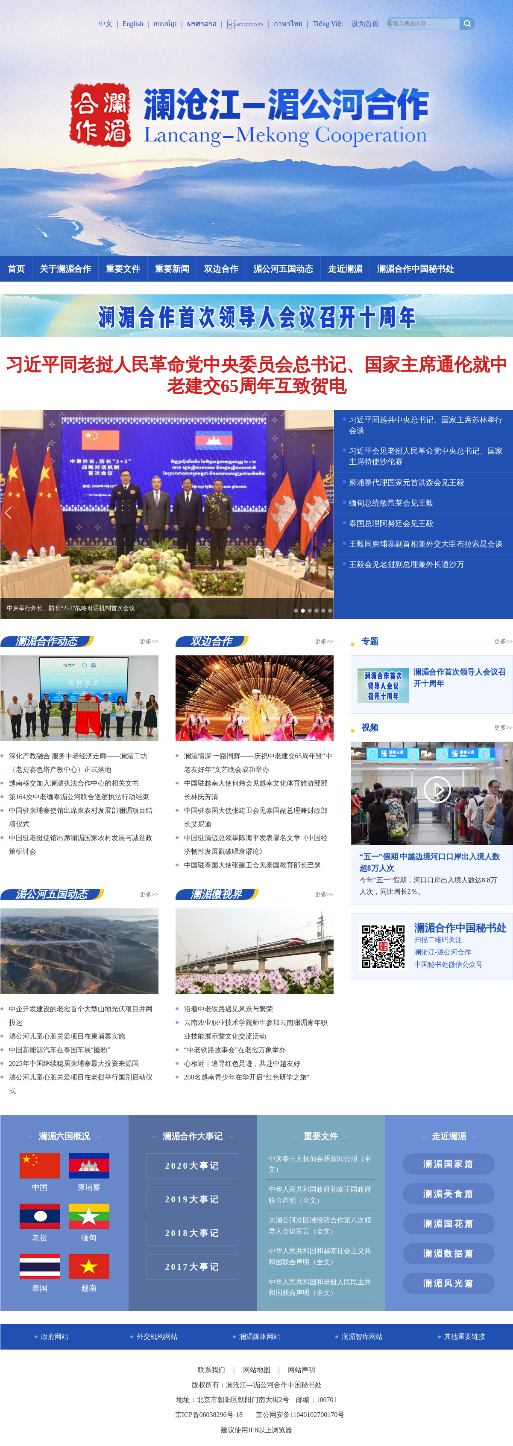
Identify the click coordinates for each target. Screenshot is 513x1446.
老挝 (40, 1223)
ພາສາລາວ (202, 23)
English (133, 23)
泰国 (40, 1273)
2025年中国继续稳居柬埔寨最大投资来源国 (74, 1063)
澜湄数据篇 (449, 1253)
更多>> (149, 641)
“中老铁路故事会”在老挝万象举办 (235, 1049)
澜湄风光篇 (449, 1283)
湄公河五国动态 (283, 268)
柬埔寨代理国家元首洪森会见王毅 (406, 482)
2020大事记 (192, 1165)
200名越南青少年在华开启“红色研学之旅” (247, 1077)
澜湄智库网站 (362, 1336)
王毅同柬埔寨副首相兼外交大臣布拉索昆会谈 (426, 544)
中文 (105, 23)
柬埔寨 (89, 1172)
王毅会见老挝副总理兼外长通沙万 (406, 564)
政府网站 (54, 1336)
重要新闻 (172, 268)
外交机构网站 (157, 1336)
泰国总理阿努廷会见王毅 (391, 523)
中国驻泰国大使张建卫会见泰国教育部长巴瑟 (252, 865)
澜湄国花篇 (449, 1223)
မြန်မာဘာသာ (245, 23)
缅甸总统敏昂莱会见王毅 (391, 503)
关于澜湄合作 (65, 268)
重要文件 (123, 268)
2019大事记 (192, 1199)
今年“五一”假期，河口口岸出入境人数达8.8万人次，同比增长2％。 (432, 873)
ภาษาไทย (287, 23)
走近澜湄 (345, 268)
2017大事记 (192, 1266)
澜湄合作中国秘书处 (415, 268)
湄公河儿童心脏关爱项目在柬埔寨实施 (67, 1036)
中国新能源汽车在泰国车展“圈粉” (60, 1049)
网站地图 (257, 1369)
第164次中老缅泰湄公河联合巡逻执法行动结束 (79, 796)
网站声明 (301, 1369)
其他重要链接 (464, 1336)
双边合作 (221, 268)
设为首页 (365, 23)
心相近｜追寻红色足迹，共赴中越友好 (242, 1063)
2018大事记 (192, 1233)
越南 (89, 1273)
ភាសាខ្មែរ (165, 23)
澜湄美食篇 (449, 1194)
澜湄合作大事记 (193, 1136)
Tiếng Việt (328, 23)
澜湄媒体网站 (259, 1336)
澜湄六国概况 (64, 1136)
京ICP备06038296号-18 (209, 1414)
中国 (40, 1172)
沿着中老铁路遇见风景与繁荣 (228, 1008)
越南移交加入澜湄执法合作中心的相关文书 (74, 783)
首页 (16, 268)
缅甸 (89, 1223)
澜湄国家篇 (449, 1164)
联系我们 (212, 1369)
